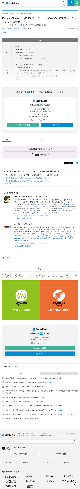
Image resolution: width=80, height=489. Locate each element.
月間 (59, 373)
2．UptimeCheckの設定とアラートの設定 (30, 58)
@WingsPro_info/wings (39, 213)
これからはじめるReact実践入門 (39, 238)
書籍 (66, 462)
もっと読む (8, 183)
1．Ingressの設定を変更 (25, 55)
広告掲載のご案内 (60, 454)
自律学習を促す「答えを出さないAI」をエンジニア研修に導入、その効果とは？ (31, 410)
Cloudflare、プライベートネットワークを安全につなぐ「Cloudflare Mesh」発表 (31, 406)
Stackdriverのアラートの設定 (24, 52)
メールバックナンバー (40, 120)
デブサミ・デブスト (49, 464)
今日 (21, 373)
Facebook (33, 204)
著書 (58, 210)
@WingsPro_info (19, 213)
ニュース (6, 462)
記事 (63, 210)
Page (7, 52)
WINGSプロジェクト (45, 204)
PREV (6, 140)
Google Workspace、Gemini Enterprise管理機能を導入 (23, 397)
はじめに (18, 46)
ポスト (68, 163)
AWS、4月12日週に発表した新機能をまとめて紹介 (22, 401)
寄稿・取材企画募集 (21, 454)
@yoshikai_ (26, 204)
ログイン (56, 125)
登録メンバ (61, 208)
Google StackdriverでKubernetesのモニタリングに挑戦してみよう (27, 178)
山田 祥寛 (25, 28)
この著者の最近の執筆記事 (22, 218)
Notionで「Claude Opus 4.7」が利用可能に (19, 418)
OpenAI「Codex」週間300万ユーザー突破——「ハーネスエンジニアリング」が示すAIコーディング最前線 (40, 414)
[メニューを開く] (3, 3)
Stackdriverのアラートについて (25, 49)
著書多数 (26, 240)
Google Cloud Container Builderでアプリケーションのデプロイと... (27, 181)
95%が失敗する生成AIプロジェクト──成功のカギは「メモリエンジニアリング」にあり (34, 378)
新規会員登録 (23, 125)
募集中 (26, 210)
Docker (4, 32)
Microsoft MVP (48, 229)
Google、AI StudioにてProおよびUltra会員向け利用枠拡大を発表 (26, 382)
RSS (70, 210)
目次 (57, 40)
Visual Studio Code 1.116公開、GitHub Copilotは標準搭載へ (24, 386)
